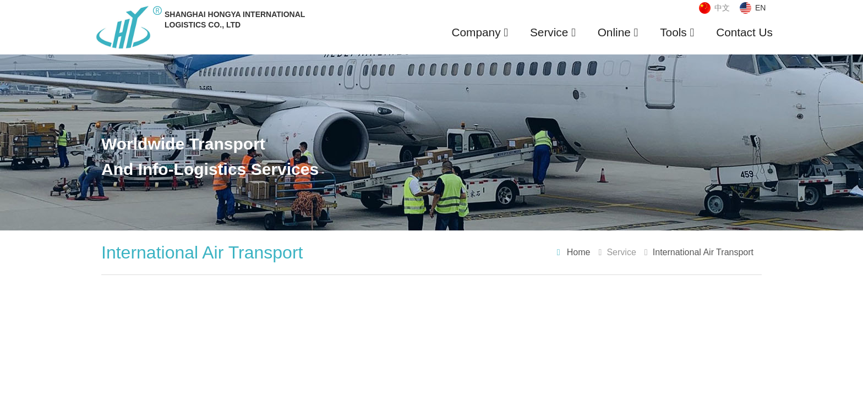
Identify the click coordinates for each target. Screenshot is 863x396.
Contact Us (744, 32)
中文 (722, 7)
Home (579, 252)
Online (618, 32)
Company (480, 32)
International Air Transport (703, 252)
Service (553, 32)
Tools (677, 32)
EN (760, 7)
